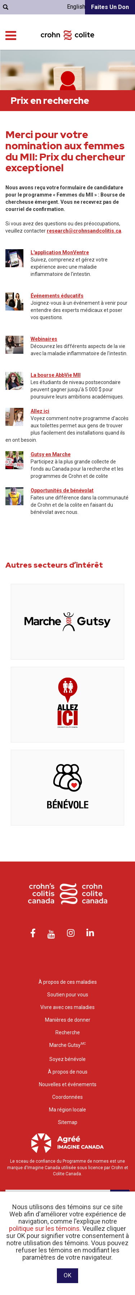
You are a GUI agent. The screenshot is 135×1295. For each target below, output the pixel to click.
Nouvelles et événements (67, 1084)
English (76, 6)
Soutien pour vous (67, 994)
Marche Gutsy (67, 1045)
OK (67, 1275)
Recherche (67, 1032)
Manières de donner (67, 1020)
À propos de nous (67, 1072)
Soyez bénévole (67, 1059)
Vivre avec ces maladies (67, 1007)
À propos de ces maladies (68, 982)
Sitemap (67, 1122)
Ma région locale (67, 1110)
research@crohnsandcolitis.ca (84, 231)
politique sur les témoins (44, 1228)
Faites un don (110, 7)
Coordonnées (67, 1097)
